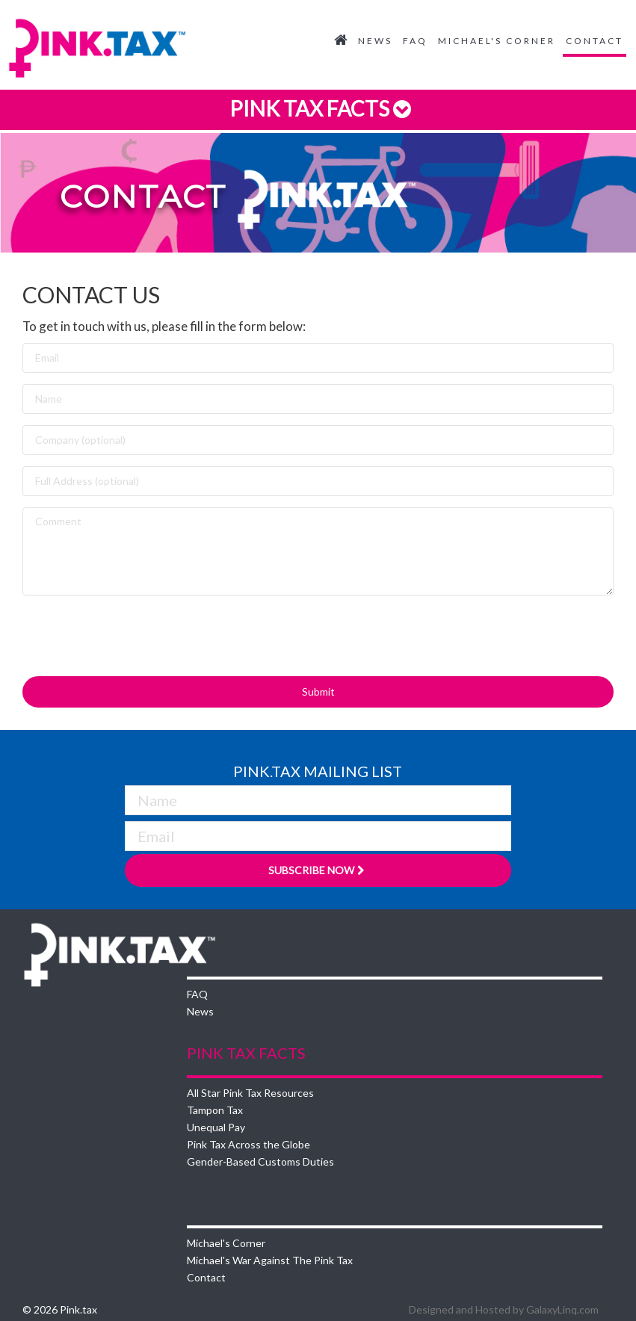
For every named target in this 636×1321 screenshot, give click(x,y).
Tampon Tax (215, 1110)
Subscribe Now (318, 870)
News (375, 40)
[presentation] (136, 636)
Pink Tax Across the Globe (248, 1144)
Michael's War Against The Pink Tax (270, 1260)
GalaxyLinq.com (562, 1309)
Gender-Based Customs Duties (260, 1161)
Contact (594, 40)
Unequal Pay (216, 1127)
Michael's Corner (496, 40)
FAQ (415, 40)
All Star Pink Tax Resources (250, 1092)
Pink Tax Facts (318, 108)
